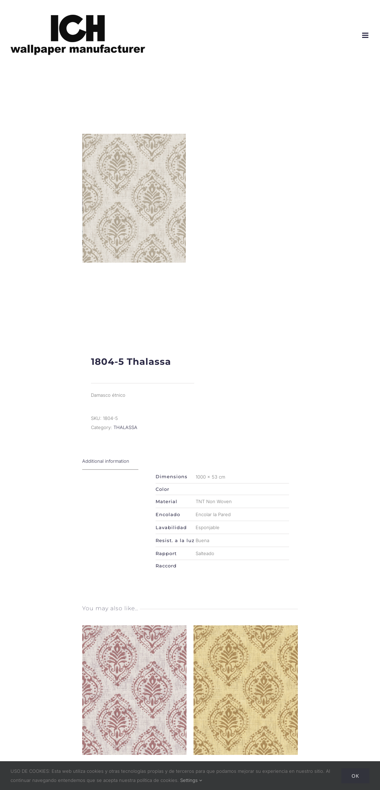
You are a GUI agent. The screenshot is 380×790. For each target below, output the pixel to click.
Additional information (105, 477)
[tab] (110, 477)
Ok (355, 775)
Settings (191, 780)
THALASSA (125, 443)
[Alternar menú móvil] (365, 35)
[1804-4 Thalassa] (246, 646)
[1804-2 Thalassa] (134, 646)
